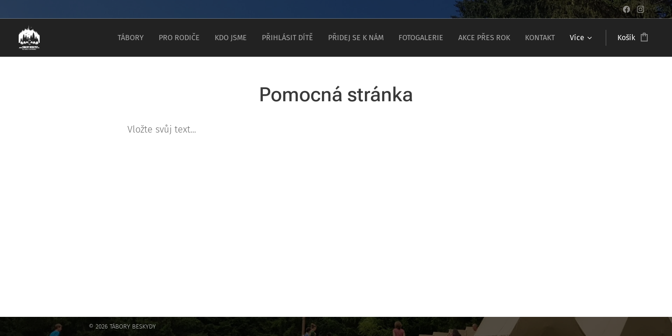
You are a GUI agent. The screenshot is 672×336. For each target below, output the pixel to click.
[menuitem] (133, 37)
